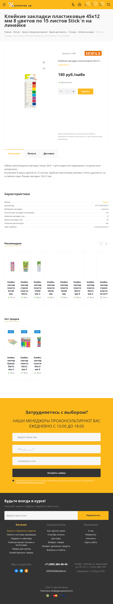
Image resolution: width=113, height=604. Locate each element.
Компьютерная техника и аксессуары (21, 543)
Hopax (106, 202)
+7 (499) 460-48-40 (56, 564)
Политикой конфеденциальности (30, 482)
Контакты (91, 538)
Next (106, 243)
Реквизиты (90, 534)
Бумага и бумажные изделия (21, 530)
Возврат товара (56, 542)
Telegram (21, 571)
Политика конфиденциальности (56, 590)
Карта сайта (91, 542)
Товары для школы (21, 548)
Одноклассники (26, 571)
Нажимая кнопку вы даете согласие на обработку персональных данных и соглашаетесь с (55, 481)
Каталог (21, 524)
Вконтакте (16, 571)
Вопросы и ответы (56, 550)
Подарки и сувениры (21, 538)
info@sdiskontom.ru (56, 570)
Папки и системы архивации (21, 534)
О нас (91, 530)
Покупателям (56, 524)
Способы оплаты (56, 534)
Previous (101, 243)
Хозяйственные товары (21, 552)
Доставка (56, 538)
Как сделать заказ (56, 530)
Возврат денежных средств (56, 546)
